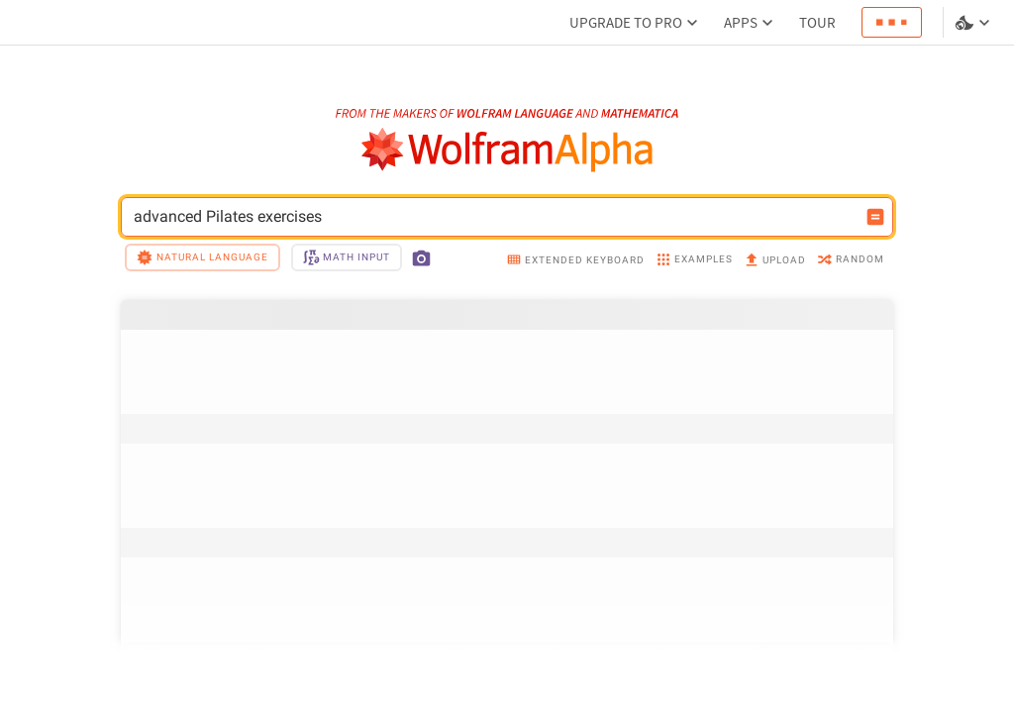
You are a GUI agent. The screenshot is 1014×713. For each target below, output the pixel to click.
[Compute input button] (875, 217)
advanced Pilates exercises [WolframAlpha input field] (494, 217)
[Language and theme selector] (974, 23)
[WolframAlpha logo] (507, 150)
